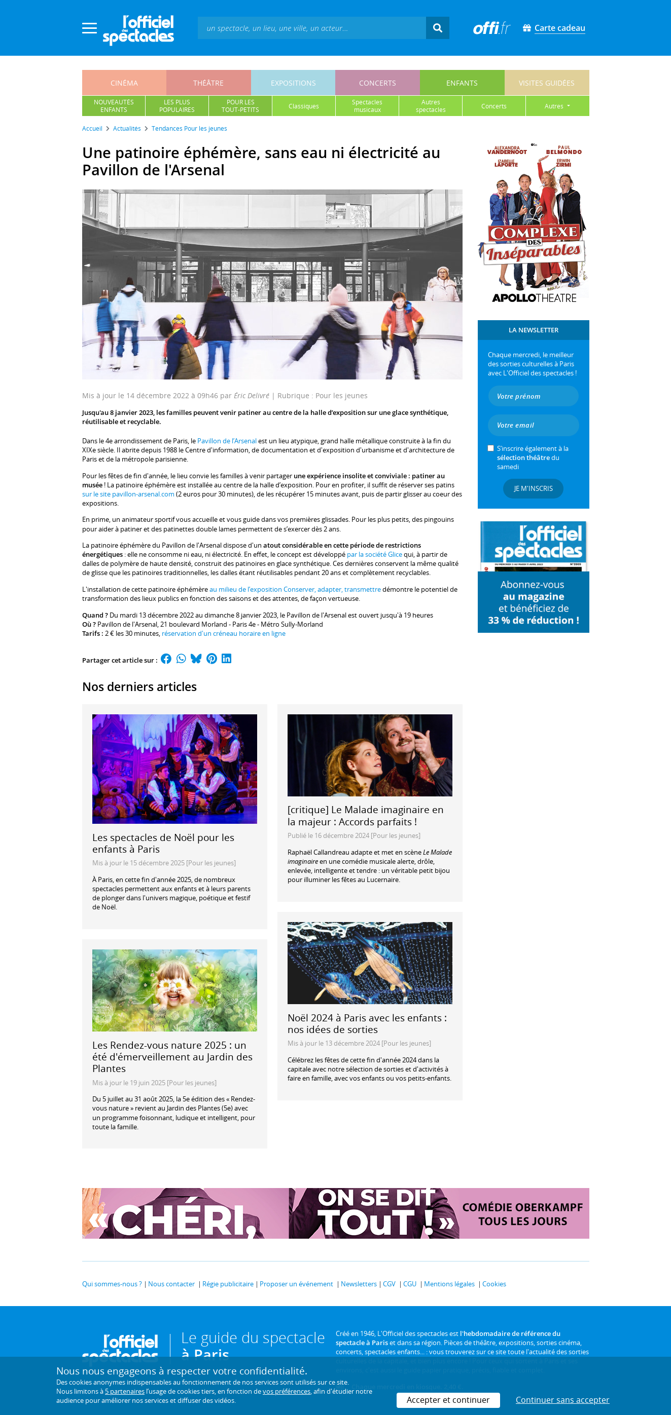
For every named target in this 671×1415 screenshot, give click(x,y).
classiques (304, 106)
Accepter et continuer (448, 1399)
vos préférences (286, 1391)
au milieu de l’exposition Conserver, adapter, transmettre (295, 589)
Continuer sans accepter (563, 1399)
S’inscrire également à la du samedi (533, 457)
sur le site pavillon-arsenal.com (128, 494)
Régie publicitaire (228, 1283)
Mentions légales (449, 1283)
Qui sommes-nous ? (112, 1283)
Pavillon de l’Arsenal (227, 440)
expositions (293, 83)
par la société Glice (374, 554)
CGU (409, 1283)
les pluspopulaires (177, 106)
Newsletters (359, 1283)
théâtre (208, 83)
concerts (377, 83)
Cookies (494, 1283)
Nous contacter (171, 1283)
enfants (462, 83)
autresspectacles (431, 106)
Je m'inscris (533, 488)
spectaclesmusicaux (367, 106)
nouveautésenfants (114, 106)
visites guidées (547, 83)
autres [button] (555, 106)
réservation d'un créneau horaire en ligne (224, 633)
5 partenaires (125, 1391)
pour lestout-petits (240, 106)
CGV (389, 1283)
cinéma (124, 83)
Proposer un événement (296, 1283)
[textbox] (312, 28)
